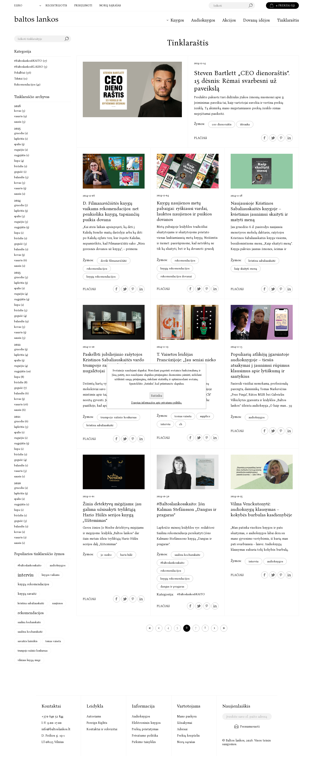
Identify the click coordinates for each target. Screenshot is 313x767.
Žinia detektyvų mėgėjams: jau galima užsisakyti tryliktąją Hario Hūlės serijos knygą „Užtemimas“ (112, 512)
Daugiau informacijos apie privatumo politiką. (156, 402)
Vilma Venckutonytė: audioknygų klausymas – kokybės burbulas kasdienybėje (261, 509)
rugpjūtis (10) (22, 371)
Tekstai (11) (20, 78)
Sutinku (156, 396)
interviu (165, 424)
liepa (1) (19, 232)
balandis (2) (21, 249)
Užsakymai (184, 723)
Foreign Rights (97, 723)
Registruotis (56, 5)
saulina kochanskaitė (30, 631)
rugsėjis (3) (21, 221)
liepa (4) (19, 160)
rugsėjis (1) (21, 437)
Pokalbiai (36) (22, 72)
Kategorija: (165, 594)
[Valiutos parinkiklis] (28, 5)
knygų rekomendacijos (101, 276)
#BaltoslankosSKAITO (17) (30, 60)
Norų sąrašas (186, 742)
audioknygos (256, 417)
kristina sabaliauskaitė (262, 260)
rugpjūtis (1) (21, 155)
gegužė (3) (20, 243)
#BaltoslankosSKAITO (191, 594)
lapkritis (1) (21, 138)
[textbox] (232, 5)
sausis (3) (19, 121)
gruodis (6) (21, 421)
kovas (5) (19, 254)
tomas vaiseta (183, 416)
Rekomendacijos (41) (27, 84)
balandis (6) (21, 393)
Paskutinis (224, 628)
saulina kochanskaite (187, 554)
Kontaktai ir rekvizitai (102, 729)
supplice (205, 416)
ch (180, 424)
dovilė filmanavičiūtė (114, 260)
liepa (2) (19, 304)
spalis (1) (19, 432)
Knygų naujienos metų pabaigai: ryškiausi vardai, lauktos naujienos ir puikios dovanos (184, 211)
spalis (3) (19, 216)
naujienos (57, 603)
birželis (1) (20, 515)
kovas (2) (19, 532)
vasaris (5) (20, 188)
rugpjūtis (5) (21, 227)
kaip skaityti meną (245, 268)
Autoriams (94, 716)
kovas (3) (19, 110)
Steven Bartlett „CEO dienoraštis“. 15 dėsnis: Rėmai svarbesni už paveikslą (242, 80)
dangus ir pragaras (172, 586)
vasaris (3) (20, 470)
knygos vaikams (50, 574)
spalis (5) (19, 144)
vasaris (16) (21, 404)
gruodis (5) (21, 349)
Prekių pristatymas (145, 729)
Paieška (260, 5)
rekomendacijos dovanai (176, 276)
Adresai (182, 729)
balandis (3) (21, 177)
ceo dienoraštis (221, 124)
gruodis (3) (21, 277)
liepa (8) (19, 376)
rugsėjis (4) (21, 293)
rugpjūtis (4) (21, 299)
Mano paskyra (186, 716)
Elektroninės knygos (146, 723)
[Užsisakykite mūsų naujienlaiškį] (247, 716)
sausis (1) (19, 476)
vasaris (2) (20, 537)
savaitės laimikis (27, 641)
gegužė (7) (20, 387)
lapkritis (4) (21, 354)
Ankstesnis (159, 628)
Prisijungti (83, 5)
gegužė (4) (20, 315)
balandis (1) (21, 465)
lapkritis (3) (21, 426)
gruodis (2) (21, 133)
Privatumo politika (145, 735)
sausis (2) (19, 193)
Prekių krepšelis (188, 735)
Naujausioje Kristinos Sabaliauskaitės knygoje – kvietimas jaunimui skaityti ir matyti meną (259, 211)
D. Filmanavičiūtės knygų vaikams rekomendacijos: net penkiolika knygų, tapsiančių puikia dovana (111, 211)
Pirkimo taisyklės (144, 742)
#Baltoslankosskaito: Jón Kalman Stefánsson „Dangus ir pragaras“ (186, 509)
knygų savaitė (27, 594)
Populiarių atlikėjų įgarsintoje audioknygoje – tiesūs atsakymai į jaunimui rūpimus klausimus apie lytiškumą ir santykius (260, 365)
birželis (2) (20, 166)
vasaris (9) (20, 116)
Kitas (214, 628)
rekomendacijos (97, 268)
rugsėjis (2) (21, 149)
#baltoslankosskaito (172, 562)
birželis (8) (20, 382)
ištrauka (245, 124)
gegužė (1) (20, 171)
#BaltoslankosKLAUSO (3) (30, 66)
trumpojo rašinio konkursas (118, 417)
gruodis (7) (21, 205)
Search (67, 38)
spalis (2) (19, 288)
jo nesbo (106, 554)
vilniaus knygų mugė (29, 660)
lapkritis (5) (21, 210)
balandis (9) (21, 321)
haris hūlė (126, 554)
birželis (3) (20, 310)
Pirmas (149, 628)
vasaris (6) (20, 260)
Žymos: (199, 124)
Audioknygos (141, 716)
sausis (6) (20, 409)
